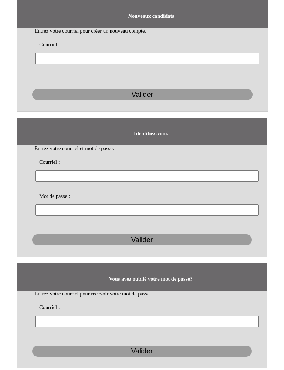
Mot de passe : (54, 196)
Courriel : (49, 44)
